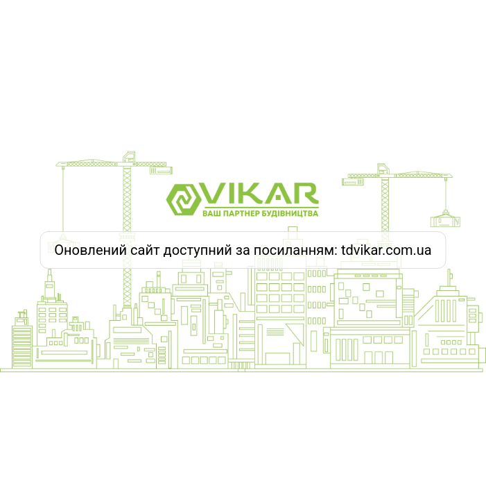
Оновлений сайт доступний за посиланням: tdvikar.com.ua (243, 250)
